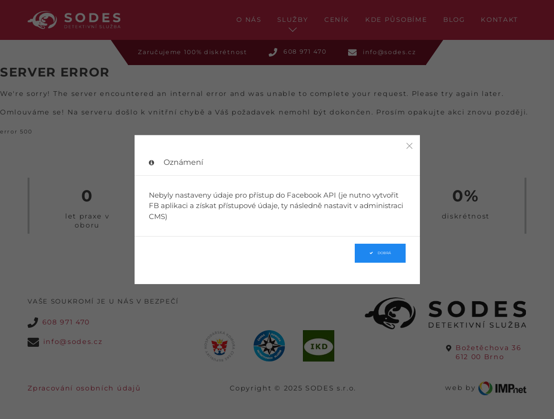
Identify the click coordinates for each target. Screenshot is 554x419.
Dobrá (380, 253)
